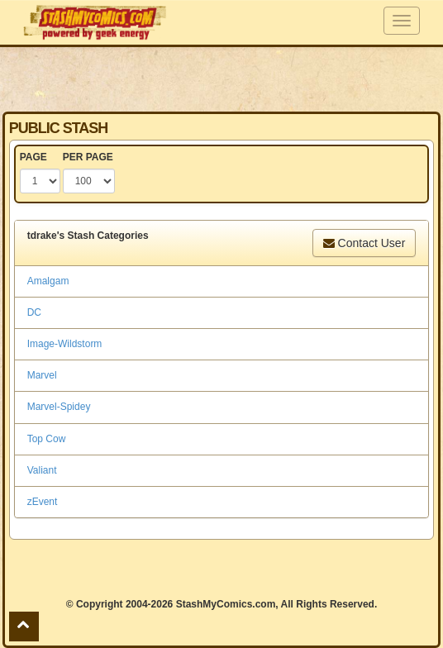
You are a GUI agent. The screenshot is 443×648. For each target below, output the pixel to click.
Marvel (42, 375)
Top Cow (46, 439)
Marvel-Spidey (59, 406)
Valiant (42, 470)
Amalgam (48, 281)
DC (34, 312)
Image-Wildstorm (64, 344)
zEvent (42, 501)
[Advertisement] (221, 78)
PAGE (33, 157)
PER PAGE (88, 157)
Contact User (364, 243)
